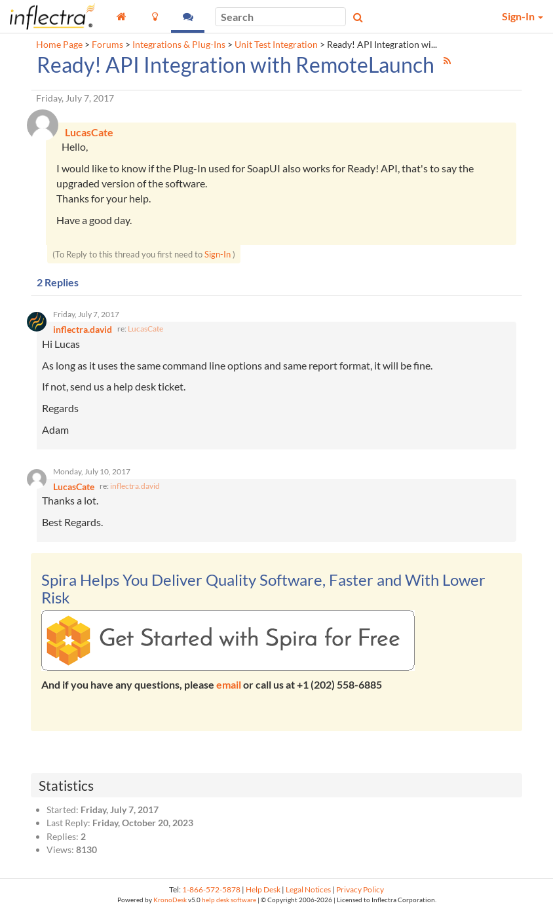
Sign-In (217, 255)
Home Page (59, 44)
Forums (107, 44)
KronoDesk (170, 901)
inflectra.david (135, 488)
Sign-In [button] (522, 16)
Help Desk (263, 892)
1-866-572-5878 (211, 892)
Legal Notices (308, 892)
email (228, 686)
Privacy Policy (360, 892)
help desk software (229, 901)
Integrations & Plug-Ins (178, 44)
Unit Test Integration (276, 44)
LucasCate (145, 330)
